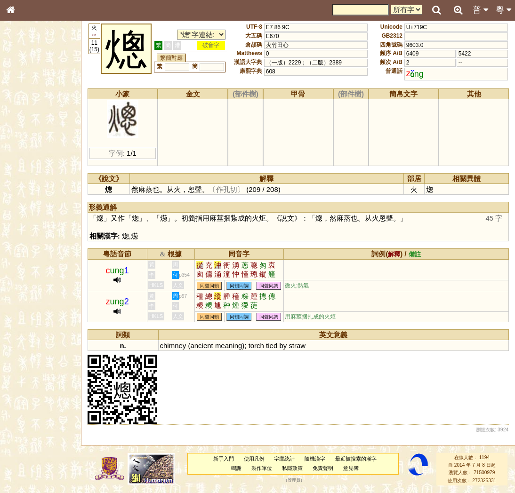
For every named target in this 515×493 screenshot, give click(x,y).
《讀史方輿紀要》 (34, 304)
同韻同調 (239, 285)
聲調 (44, 252)
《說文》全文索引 (34, 295)
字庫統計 (284, 458)
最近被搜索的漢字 (356, 458)
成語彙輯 (23, 313)
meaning (228, 346)
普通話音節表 (29, 261)
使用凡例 (254, 458)
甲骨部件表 (26, 144)
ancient (201, 346)
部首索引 (23, 126)
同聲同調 (268, 285)
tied (271, 346)
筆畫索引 (23, 135)
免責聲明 (323, 468)
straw (297, 346)
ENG (41, 103)
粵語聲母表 (26, 196)
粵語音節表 (26, 187)
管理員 (294, 480)
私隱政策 (292, 468)
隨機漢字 (315, 458)
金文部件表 (26, 153)
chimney (173, 346)
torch (256, 346)
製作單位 (261, 468)
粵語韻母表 (26, 205)
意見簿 (351, 468)
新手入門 (223, 458)
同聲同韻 (209, 285)
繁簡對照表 (26, 322)
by (283, 346)
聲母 (18, 252)
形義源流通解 (29, 162)
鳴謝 (236, 468)
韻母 (32, 252)
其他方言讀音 (29, 270)
